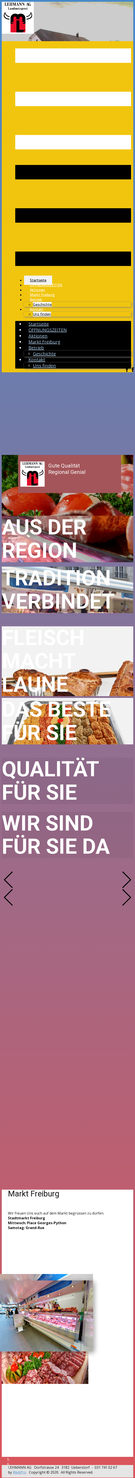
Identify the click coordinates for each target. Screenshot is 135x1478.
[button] (8, 880)
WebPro (19, 1472)
